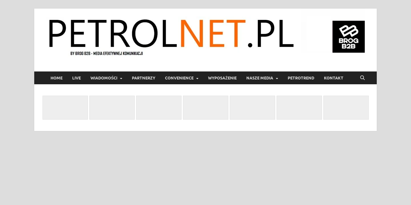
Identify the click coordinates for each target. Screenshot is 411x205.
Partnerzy (143, 78)
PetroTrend (301, 78)
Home (57, 78)
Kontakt (333, 78)
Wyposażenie (222, 78)
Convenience (179, 78)
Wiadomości (103, 78)
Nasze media (259, 78)
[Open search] (362, 78)
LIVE (76, 78)
